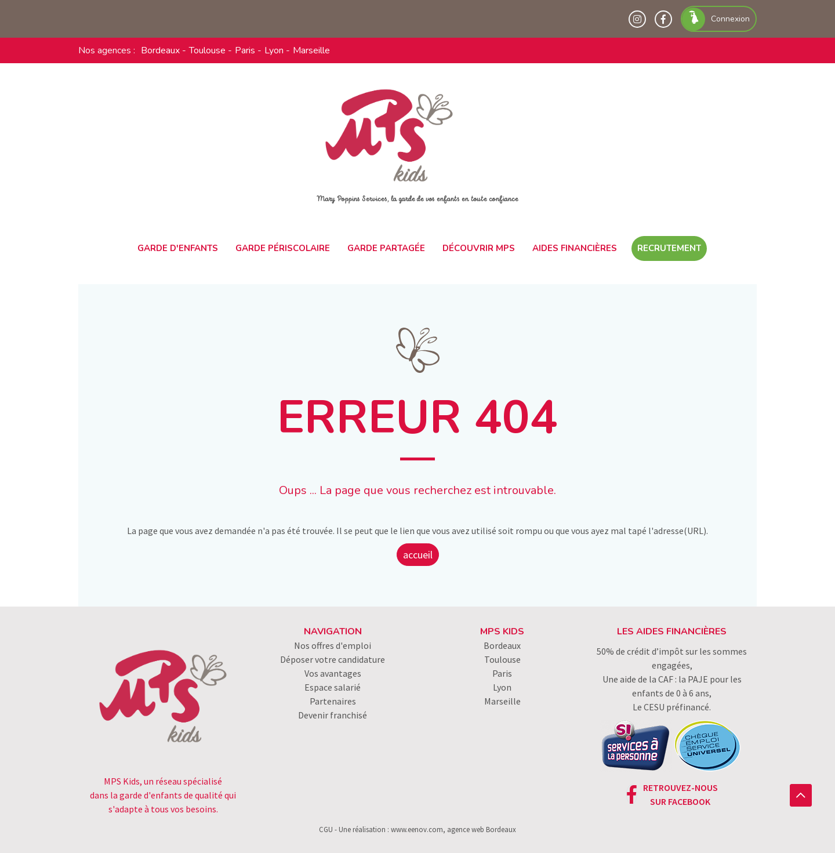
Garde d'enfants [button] (177, 248)
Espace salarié (332, 687)
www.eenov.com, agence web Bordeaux (453, 829)
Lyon (274, 50)
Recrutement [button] (669, 248)
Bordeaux (160, 50)
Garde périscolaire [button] (282, 248)
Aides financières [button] (574, 248)
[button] (801, 795)
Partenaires (333, 701)
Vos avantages (332, 673)
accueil (418, 554)
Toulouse (207, 50)
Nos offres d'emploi (332, 645)
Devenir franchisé (332, 715)
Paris (245, 50)
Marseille (311, 50)
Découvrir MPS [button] (478, 248)
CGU (326, 829)
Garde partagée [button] (386, 248)
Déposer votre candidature (332, 659)
